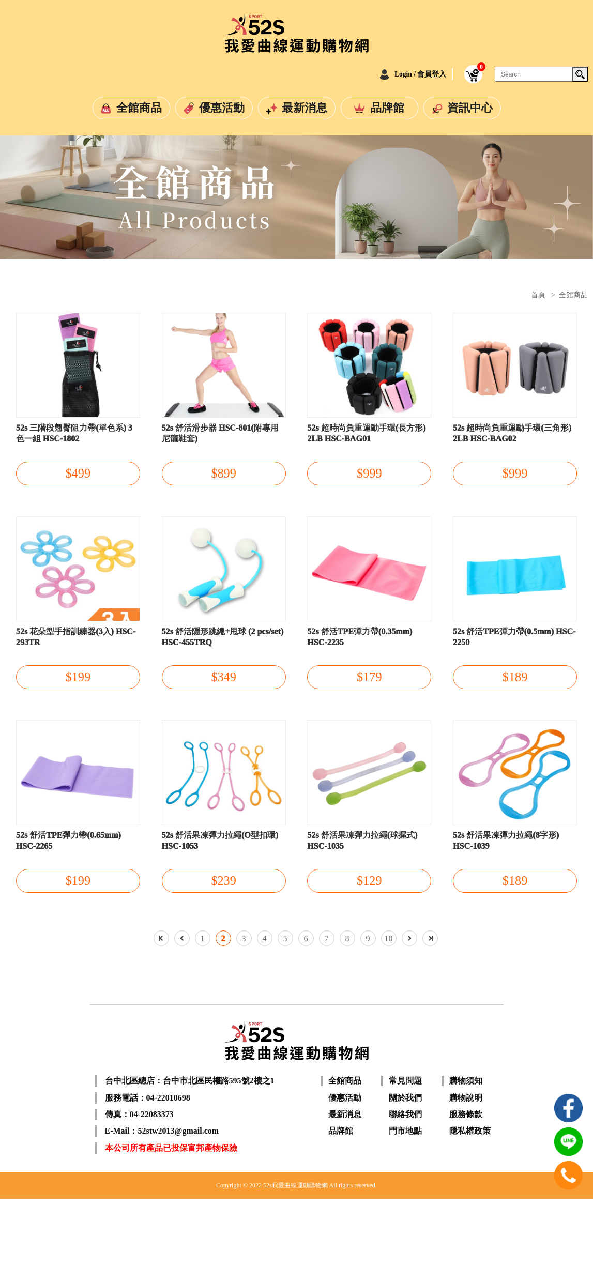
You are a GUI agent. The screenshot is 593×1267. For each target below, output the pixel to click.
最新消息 (304, 107)
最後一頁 (430, 1006)
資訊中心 (470, 107)
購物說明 (465, 1165)
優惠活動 (222, 107)
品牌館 (387, 107)
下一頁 (409, 1006)
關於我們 (405, 1165)
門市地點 (405, 1199)
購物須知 (465, 1148)
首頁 (538, 295)
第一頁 (161, 1006)
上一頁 (182, 1006)
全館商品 (139, 107)
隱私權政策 (470, 1199)
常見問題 (405, 1148)
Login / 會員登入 (410, 74)
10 (389, 1006)
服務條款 (465, 1182)
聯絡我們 (405, 1182)
